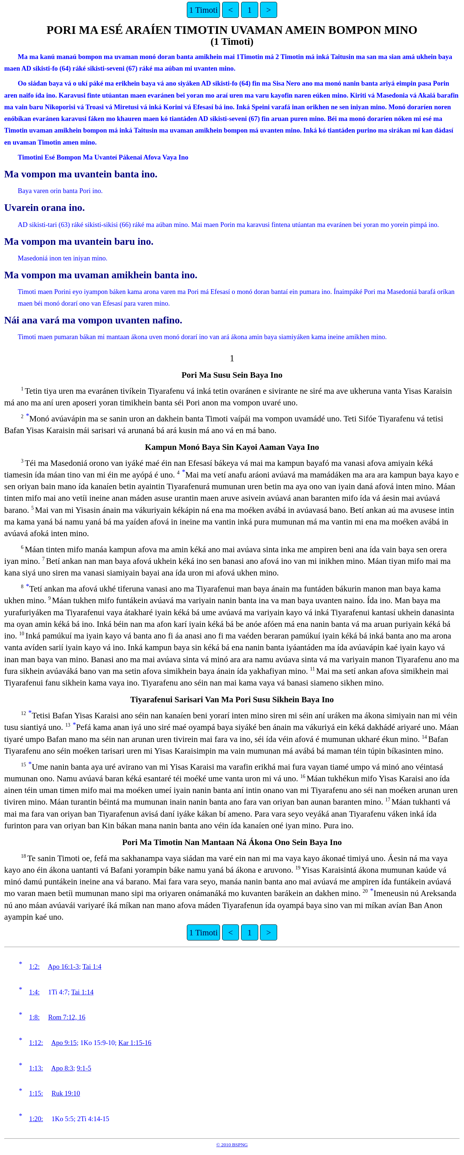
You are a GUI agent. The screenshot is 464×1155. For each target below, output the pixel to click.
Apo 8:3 (62, 1068)
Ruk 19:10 (66, 1093)
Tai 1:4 (91, 966)
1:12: (36, 1042)
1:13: (36, 1068)
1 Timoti (203, 10)
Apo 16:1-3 (63, 966)
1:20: (36, 1119)
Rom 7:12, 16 (66, 1017)
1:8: (34, 1017)
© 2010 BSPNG (232, 1144)
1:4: (34, 992)
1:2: (34, 966)
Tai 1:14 (82, 992)
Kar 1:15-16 (135, 1042)
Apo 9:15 (63, 1042)
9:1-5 (84, 1068)
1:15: (36, 1093)
